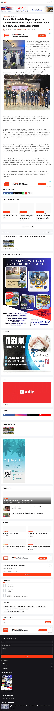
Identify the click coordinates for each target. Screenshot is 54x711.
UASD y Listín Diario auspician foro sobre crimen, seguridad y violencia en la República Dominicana (14, 547)
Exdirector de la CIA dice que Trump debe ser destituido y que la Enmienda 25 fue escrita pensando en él (26, 216)
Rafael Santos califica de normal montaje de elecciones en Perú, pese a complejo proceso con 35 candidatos (43, 216)
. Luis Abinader (41, 606)
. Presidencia (31, 606)
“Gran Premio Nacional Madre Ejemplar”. (14, 611)
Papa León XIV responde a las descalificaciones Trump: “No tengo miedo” (10, 215)
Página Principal (6, 16)
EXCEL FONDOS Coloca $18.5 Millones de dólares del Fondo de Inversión (27, 513)
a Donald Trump (24, 609)
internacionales (14, 16)
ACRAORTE (14, 609)
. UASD (6, 609)
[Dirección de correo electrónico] (27, 571)
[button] (2, 2)
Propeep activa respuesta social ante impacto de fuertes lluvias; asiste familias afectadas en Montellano (39, 548)
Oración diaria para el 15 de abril (10, 533)
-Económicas (21, 606)
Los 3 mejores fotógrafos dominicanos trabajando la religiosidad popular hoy (28, 506)
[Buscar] (24, 622)
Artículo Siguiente (48, 232)
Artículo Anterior (6, 232)
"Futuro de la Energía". (9, 606)
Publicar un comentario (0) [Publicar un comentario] (27, 226)
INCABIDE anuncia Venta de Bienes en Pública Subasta (38, 534)
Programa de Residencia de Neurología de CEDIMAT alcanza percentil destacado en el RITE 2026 (30, 705)
